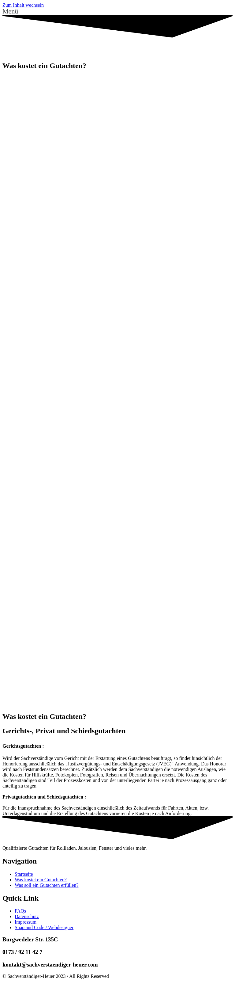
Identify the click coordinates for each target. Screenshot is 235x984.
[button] (117, 11)
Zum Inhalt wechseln (23, 5)
